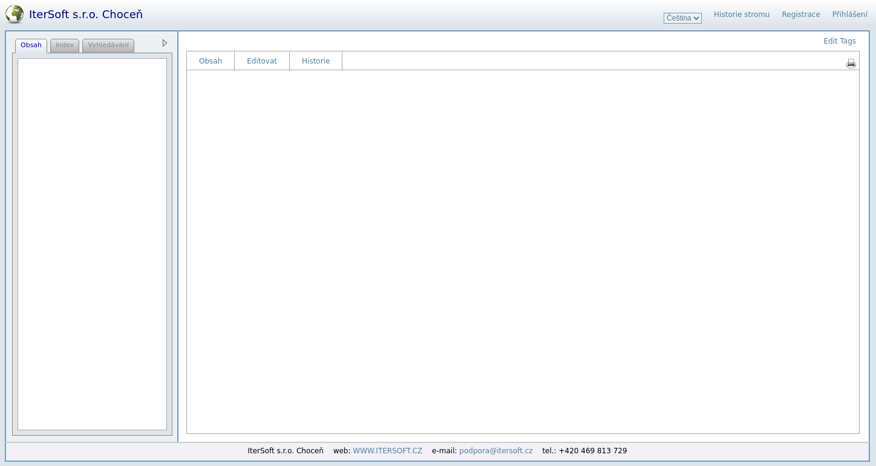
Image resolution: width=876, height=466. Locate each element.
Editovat (262, 61)
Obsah (210, 61)
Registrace (801, 14)
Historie (316, 61)
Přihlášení (850, 14)
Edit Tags (839, 41)
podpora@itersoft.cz (495, 451)
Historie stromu (742, 14)
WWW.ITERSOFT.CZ (387, 451)
